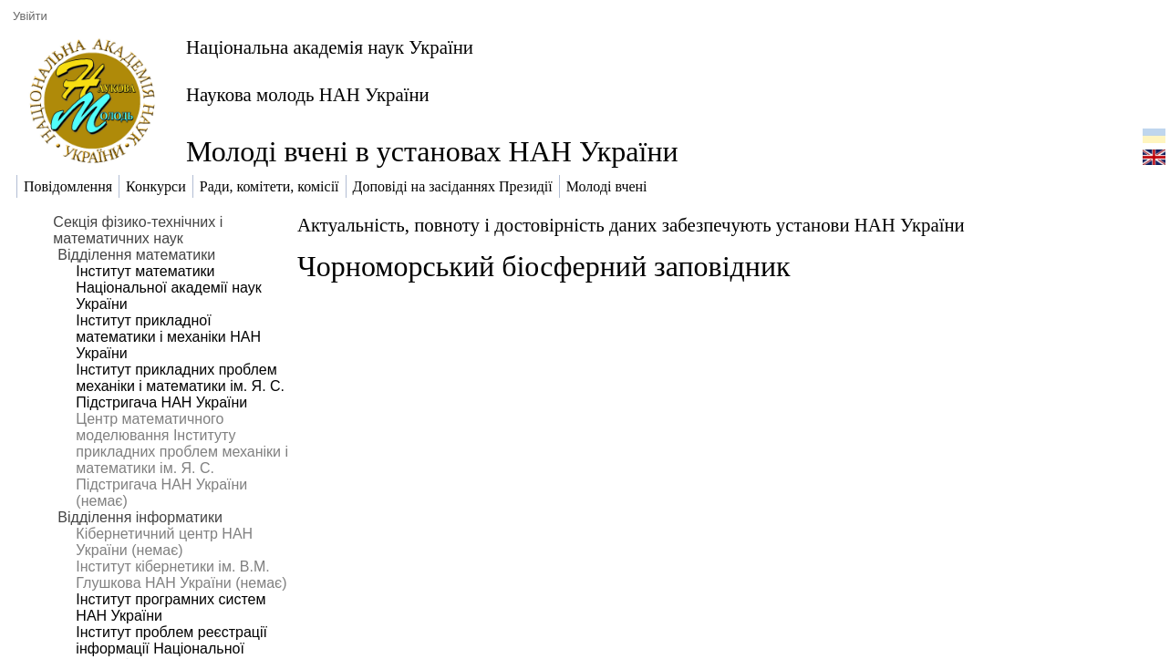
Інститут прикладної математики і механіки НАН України (168, 337)
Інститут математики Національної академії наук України (168, 287)
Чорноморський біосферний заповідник (544, 266)
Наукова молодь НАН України (308, 94)
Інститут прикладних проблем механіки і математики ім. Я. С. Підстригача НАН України (180, 386)
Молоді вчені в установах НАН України (432, 151)
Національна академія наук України (329, 46)
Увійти (30, 16)
